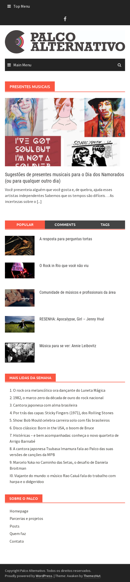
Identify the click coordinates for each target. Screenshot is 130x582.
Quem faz (18, 533)
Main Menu (22, 64)
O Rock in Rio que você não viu (64, 265)
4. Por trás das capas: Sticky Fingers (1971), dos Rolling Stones (61, 412)
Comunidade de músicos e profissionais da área (77, 292)
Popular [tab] (25, 224)
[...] (39, 201)
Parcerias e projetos (26, 518)
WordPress (44, 576)
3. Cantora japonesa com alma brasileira (43, 405)
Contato (17, 541)
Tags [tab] (105, 224)
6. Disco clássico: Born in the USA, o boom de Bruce (52, 427)
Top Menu (21, 6)
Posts (14, 526)
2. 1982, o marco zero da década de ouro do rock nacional (57, 397)
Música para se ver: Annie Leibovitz (67, 345)
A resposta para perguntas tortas (65, 239)
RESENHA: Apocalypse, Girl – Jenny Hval (71, 319)
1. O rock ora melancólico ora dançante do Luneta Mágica (57, 390)
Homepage (19, 511)
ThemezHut (92, 576)
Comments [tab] (65, 224)
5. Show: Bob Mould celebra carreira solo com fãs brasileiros (60, 420)
